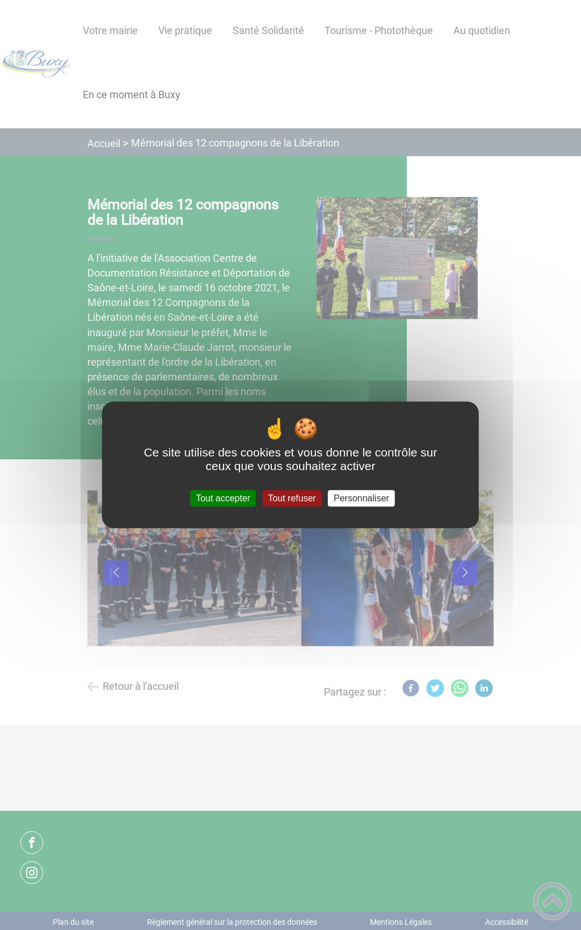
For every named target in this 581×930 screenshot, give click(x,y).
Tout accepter (223, 498)
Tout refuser (291, 498)
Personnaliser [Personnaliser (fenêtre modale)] (361, 498)
